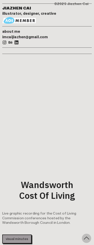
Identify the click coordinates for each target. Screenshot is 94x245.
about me (11, 31)
